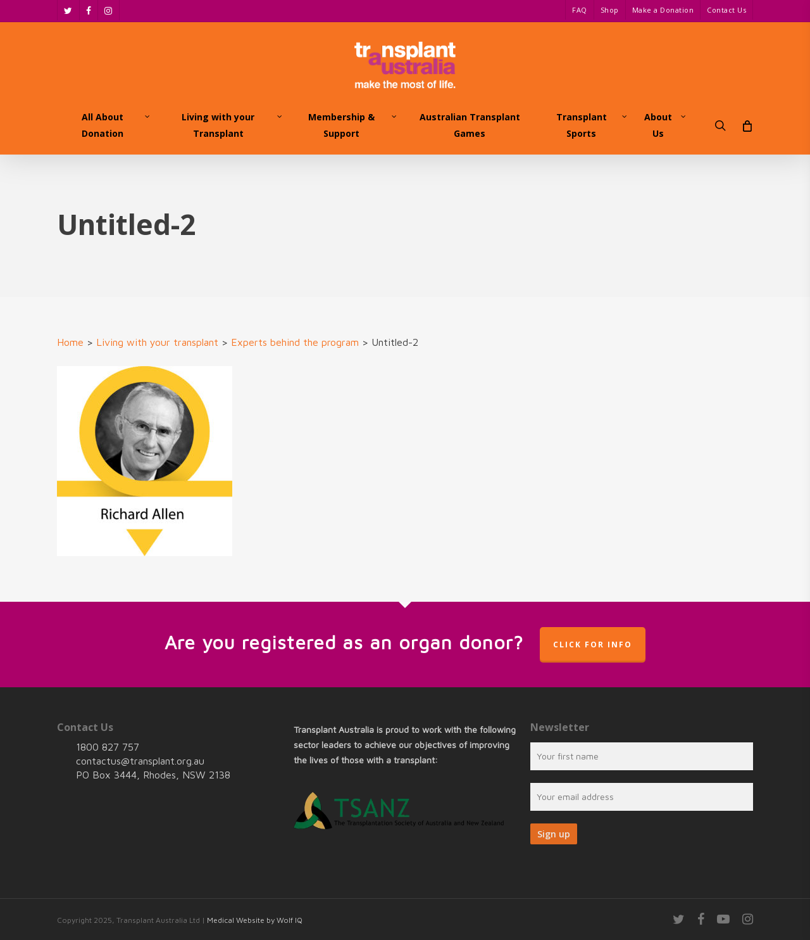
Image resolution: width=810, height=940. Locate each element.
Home (70, 342)
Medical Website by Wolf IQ (254, 920)
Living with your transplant (157, 342)
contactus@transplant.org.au (140, 760)
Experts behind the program (295, 342)
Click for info (592, 644)
